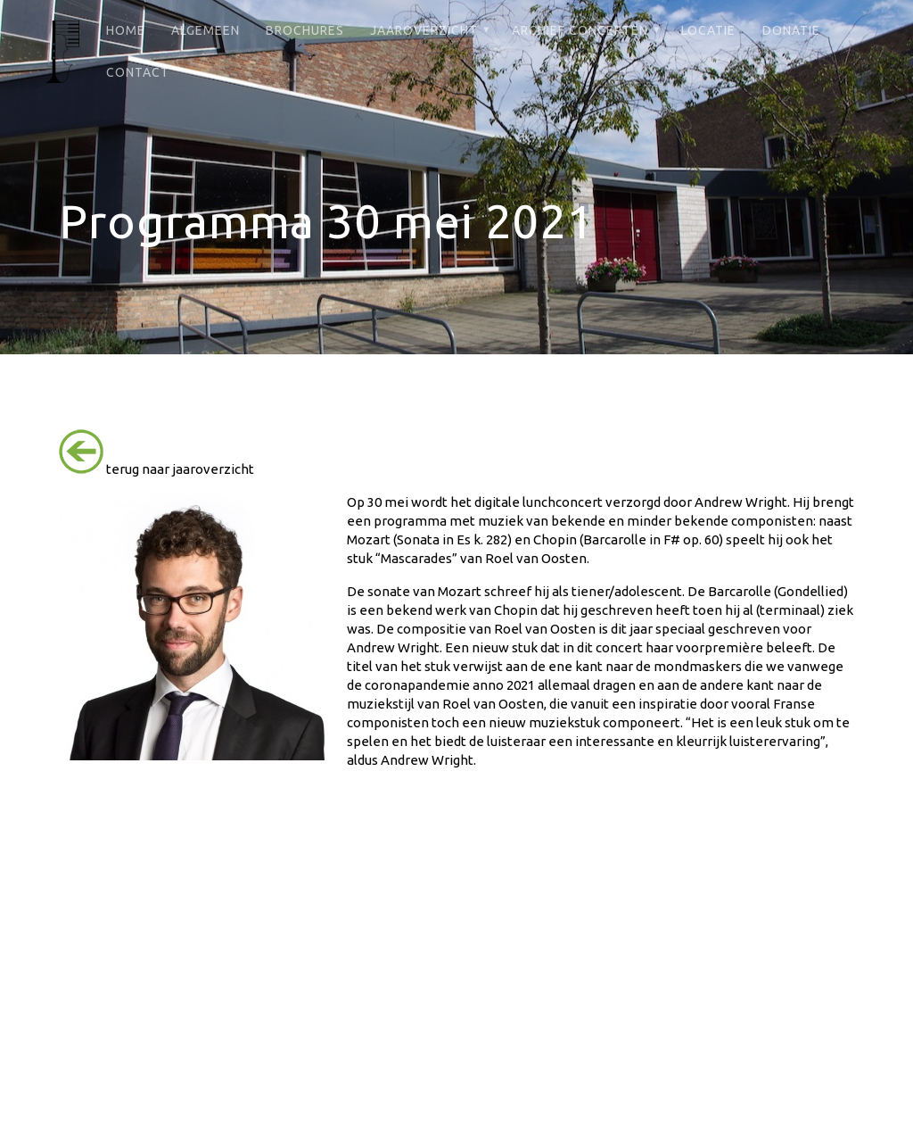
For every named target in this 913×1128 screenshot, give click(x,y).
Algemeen (205, 30)
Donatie (791, 30)
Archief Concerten (580, 30)
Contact (137, 72)
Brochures (305, 30)
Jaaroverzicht (424, 30)
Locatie (708, 30)
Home (125, 30)
